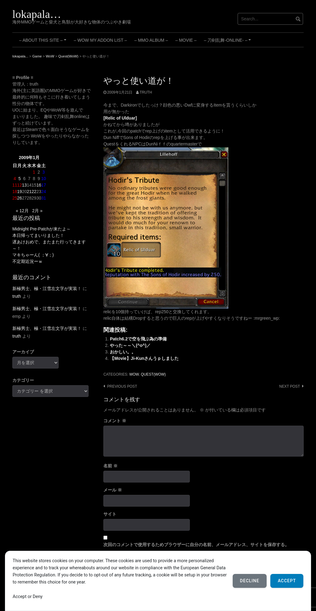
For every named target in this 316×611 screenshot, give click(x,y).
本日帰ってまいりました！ (38, 235)
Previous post (122, 386)
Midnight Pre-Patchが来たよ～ (41, 228)
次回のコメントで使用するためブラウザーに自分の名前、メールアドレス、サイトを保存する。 (196, 544)
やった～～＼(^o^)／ (130, 345)
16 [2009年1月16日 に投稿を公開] (38, 185)
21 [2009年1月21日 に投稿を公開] (29, 191)
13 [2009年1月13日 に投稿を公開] (24, 185)
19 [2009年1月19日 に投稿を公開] (19, 191)
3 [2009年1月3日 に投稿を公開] (43, 172)
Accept (287, 580)
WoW (134, 374)
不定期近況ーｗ (27, 261)
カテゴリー (23, 380)
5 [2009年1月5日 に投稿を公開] (19, 178)
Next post (289, 386)
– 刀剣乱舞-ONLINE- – (228, 42)
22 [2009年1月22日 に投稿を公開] (33, 191)
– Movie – (185, 40)
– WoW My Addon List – (100, 40)
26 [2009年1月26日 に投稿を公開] (19, 198)
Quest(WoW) (153, 374)
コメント (114, 420)
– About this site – (43, 42)
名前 (110, 465)
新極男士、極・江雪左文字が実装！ (46, 288)
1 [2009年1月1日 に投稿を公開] (34, 172)
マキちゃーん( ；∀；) (33, 254)
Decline (250, 580)
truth (145, 92)
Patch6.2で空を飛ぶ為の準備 (138, 338)
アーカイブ (23, 351)
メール (112, 489)
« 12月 (22, 210)
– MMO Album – (151, 40)
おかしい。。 (123, 351)
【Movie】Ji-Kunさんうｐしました (144, 358)
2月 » (37, 210)
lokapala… (36, 14)
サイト (109, 514)
